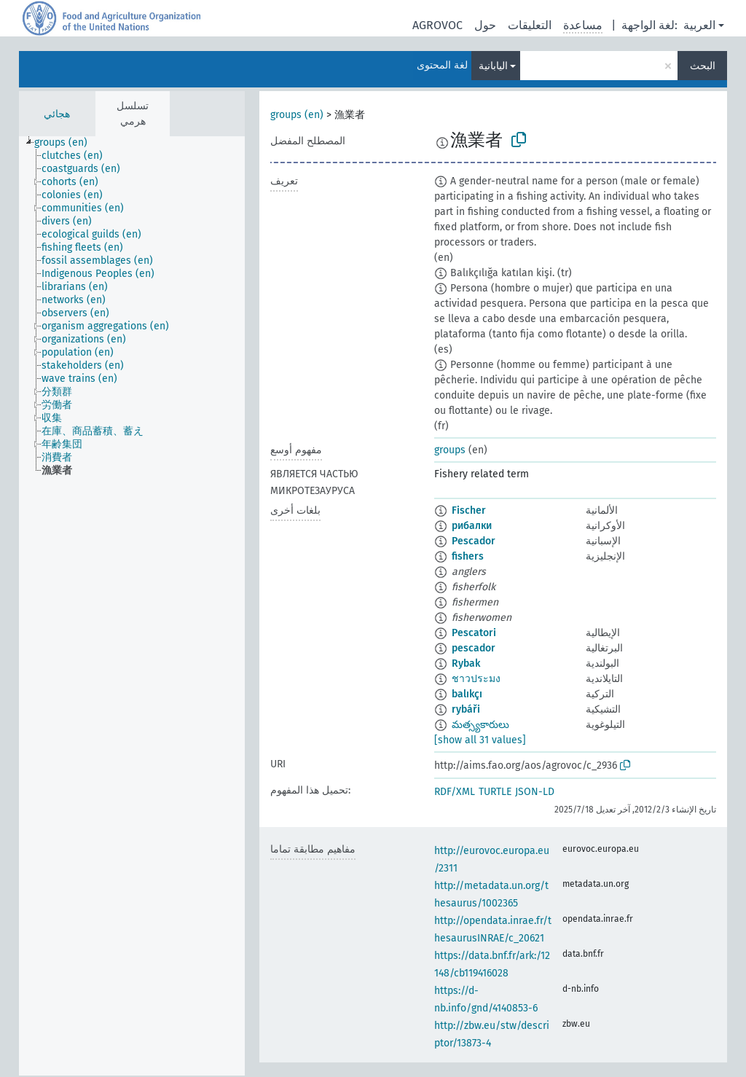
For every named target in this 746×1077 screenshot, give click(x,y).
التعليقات (529, 25)
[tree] (132, 606)
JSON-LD (534, 792)
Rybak (466, 663)
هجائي (57, 114)
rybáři (466, 709)
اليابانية (493, 66)
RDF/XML (454, 792)
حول (485, 25)
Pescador (473, 541)
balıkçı (467, 694)
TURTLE (495, 792)
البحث (702, 66)
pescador (473, 648)
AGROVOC (437, 25)
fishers (468, 556)
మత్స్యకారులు (480, 724)
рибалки (472, 526)
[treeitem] (67, 142)
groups (450, 450)
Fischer (469, 510)
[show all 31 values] (480, 740)
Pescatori (474, 633)
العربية (699, 25)
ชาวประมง (476, 679)
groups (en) (296, 115)
